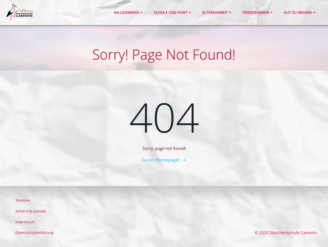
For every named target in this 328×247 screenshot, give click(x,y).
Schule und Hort (173, 12)
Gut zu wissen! (300, 12)
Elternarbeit (217, 12)
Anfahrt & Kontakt (30, 211)
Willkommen (129, 12)
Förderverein (258, 12)
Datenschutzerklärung (34, 232)
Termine (22, 200)
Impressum (25, 221)
